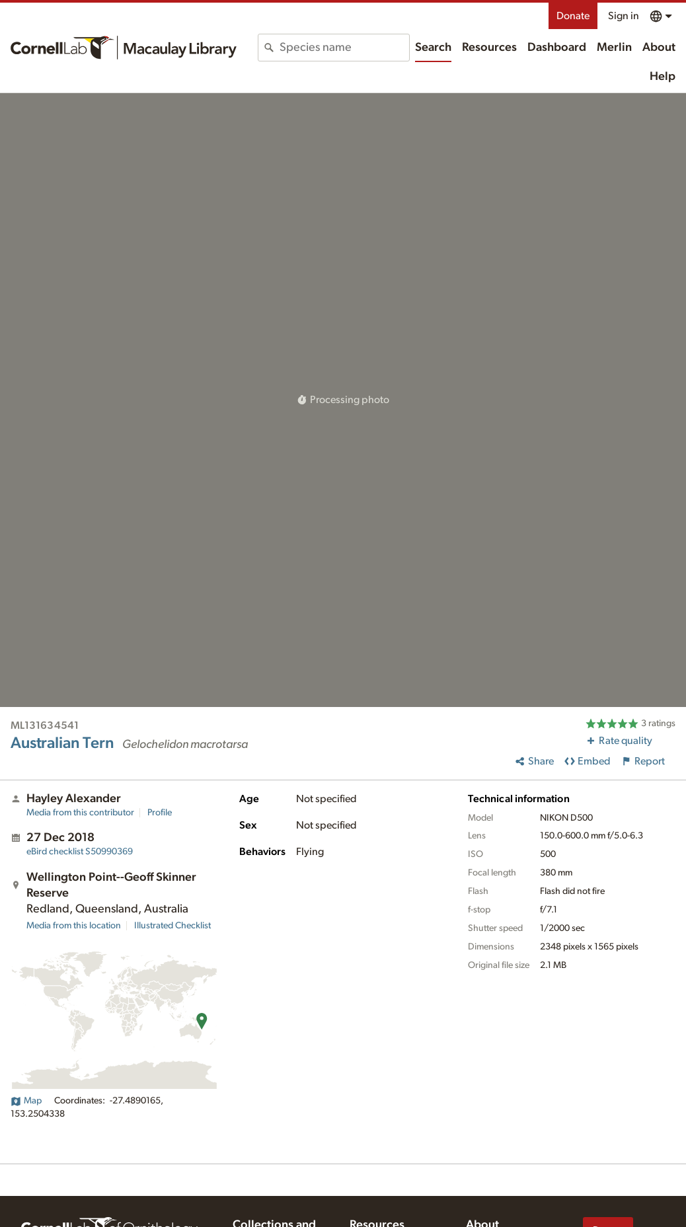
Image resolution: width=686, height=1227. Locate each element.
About (658, 48)
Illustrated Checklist (172, 925)
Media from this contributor (80, 812)
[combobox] (344, 47)
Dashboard (556, 48)
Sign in (623, 16)
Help (662, 77)
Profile (159, 812)
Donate (573, 16)
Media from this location (73, 925)
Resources (489, 48)
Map (26, 1100)
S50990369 (79, 851)
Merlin (614, 48)
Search (433, 48)
